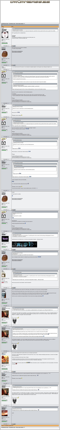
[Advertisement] (30, 13)
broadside (3, 289)
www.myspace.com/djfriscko (17, 52)
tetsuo (3, 105)
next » (12, 425)
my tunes (13, 36)
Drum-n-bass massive (19, 23)
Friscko (3, 47)
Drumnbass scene (12, 23)
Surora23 (3, 307)
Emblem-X (3, 407)
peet (2, 270)
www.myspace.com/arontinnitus (17, 51)
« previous (6, 425)
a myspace (14, 35)
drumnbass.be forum (4, 23)
